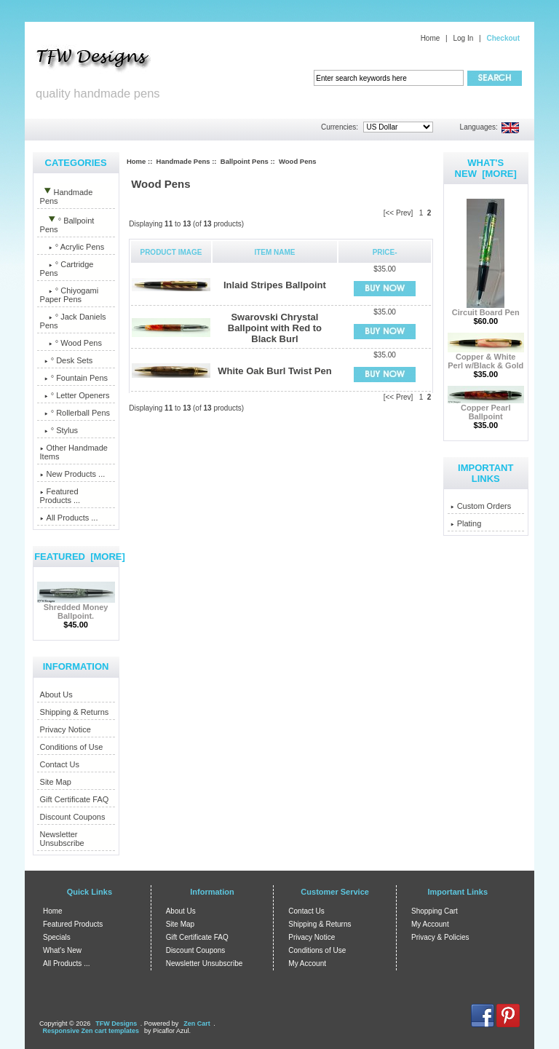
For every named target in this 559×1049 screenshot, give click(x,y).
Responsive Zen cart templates (91, 1030)
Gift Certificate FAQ (74, 799)
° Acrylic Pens (72, 246)
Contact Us (59, 764)
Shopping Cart (434, 911)
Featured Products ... (60, 495)
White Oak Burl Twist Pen (275, 370)
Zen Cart (196, 1023)
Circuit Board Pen (486, 309)
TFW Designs (116, 1023)
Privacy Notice (65, 729)
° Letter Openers (75, 395)
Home (430, 38)
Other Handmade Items (74, 452)
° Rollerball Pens (75, 412)
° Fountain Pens (74, 377)
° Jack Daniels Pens (73, 321)
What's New (62, 950)
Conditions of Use (71, 747)
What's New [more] (486, 168)
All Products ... (69, 517)
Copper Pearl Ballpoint (486, 408)
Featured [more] (79, 556)
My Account (307, 963)
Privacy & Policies (440, 937)
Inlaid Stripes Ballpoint (274, 285)
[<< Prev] (398, 213)
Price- (385, 252)
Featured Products (73, 924)
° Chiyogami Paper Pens (69, 295)
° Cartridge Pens (67, 268)
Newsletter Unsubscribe (62, 838)
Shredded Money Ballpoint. (76, 607)
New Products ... (73, 474)
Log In (463, 38)
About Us (56, 694)
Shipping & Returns (74, 712)
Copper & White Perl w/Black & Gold (486, 357)
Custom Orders (481, 506)
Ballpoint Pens (245, 161)
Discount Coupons (73, 816)
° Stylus (59, 430)
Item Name (274, 252)
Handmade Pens (183, 161)
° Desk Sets (66, 360)
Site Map (55, 781)
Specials (57, 937)
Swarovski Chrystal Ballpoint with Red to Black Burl (275, 328)
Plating (466, 523)
